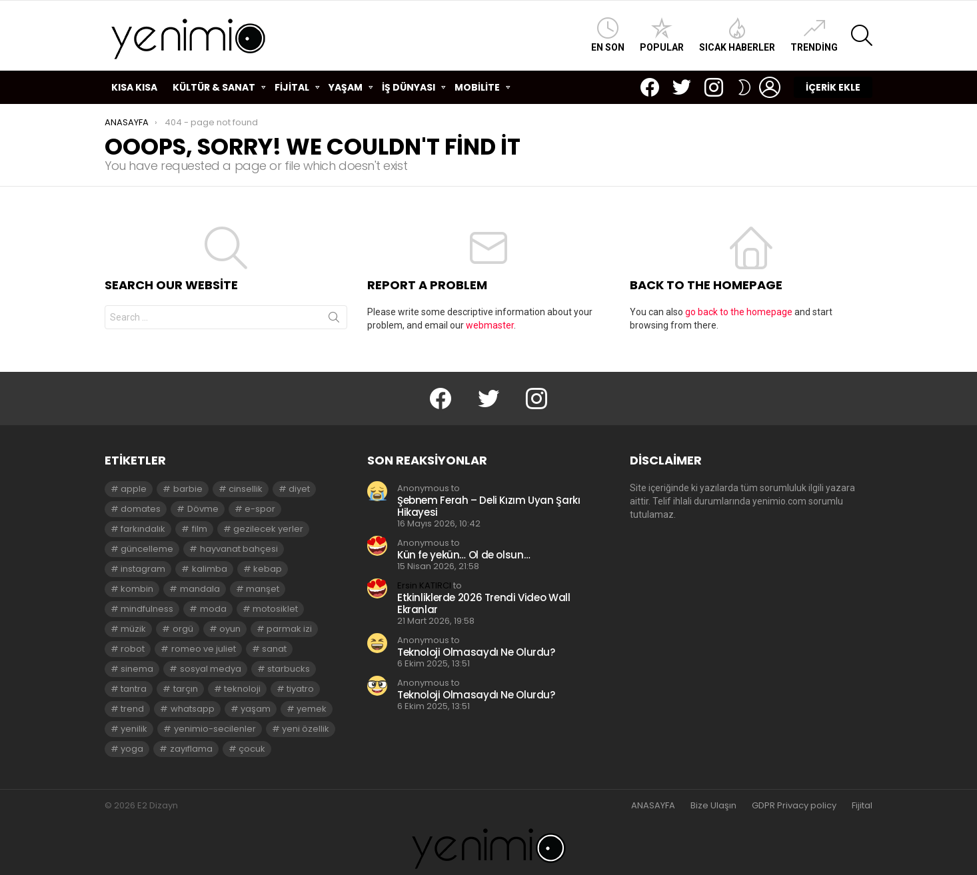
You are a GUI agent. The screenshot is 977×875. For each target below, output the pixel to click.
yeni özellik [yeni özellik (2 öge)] (305, 728)
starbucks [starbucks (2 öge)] (288, 668)
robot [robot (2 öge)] (133, 648)
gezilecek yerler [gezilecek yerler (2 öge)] (268, 528)
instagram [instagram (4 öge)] (143, 568)
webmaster (490, 325)
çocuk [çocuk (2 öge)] (252, 748)
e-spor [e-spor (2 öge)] (260, 508)
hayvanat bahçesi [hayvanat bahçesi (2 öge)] (239, 548)
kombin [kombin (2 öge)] (137, 588)
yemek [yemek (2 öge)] (312, 708)
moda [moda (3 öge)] (213, 608)
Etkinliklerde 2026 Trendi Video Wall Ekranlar (483, 603)
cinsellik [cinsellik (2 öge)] (246, 488)
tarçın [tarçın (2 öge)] (185, 688)
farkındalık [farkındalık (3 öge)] (143, 528)
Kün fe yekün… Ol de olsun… (463, 555)
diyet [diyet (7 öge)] (299, 488)
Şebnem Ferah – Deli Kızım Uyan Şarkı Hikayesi (488, 506)
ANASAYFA (653, 805)
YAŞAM (346, 89)
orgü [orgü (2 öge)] (183, 628)
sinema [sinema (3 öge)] (137, 668)
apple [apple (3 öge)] (134, 488)
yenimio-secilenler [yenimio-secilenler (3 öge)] (215, 728)
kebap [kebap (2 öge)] (267, 568)
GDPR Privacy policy (794, 805)
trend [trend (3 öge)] (132, 708)
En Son (607, 35)
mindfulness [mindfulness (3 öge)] (147, 608)
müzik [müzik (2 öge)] (133, 628)
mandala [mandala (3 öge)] (200, 588)
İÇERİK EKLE (833, 87)
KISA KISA (134, 87)
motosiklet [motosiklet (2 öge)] (275, 608)
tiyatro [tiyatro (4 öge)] (300, 688)
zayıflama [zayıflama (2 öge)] (191, 748)
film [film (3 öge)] (199, 528)
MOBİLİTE (477, 89)
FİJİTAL (292, 89)
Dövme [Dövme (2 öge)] (203, 508)
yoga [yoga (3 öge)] (132, 748)
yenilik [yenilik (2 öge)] (134, 728)
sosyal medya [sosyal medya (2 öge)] (210, 668)
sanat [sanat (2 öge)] (274, 648)
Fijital (862, 805)
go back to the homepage (738, 312)
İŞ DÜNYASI (408, 89)
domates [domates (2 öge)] (141, 508)
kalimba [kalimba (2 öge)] (209, 568)
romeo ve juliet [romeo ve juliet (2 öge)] (203, 648)
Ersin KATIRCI (424, 585)
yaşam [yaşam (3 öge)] (256, 708)
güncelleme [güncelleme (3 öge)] (147, 548)
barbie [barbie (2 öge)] (188, 488)
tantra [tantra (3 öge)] (134, 688)
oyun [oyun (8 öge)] (230, 628)
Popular (662, 35)
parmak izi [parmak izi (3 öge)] (289, 628)
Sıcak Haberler (737, 35)
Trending (814, 35)
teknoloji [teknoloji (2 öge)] (242, 688)
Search (334, 320)
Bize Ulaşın (713, 805)
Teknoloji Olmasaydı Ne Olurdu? (476, 652)
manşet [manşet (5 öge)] (262, 588)
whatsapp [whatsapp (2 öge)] (193, 708)
